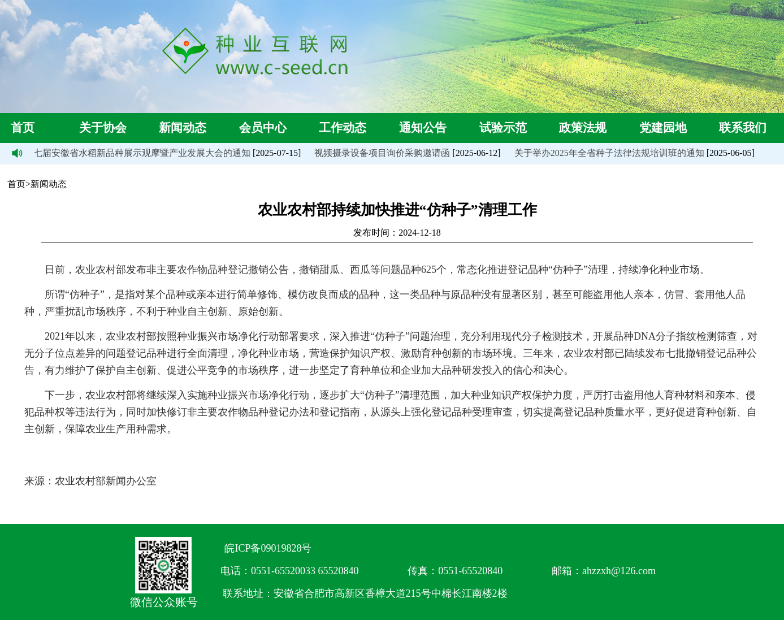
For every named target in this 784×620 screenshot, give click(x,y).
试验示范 (503, 128)
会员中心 (263, 128)
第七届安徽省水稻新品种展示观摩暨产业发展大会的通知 (138, 153)
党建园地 (663, 128)
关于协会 (103, 128)
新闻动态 (182, 128)
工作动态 (342, 128)
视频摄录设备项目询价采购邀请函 (383, 153)
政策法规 (583, 128)
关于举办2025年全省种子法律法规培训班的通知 (610, 153)
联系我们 (742, 128)
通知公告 (423, 128)
